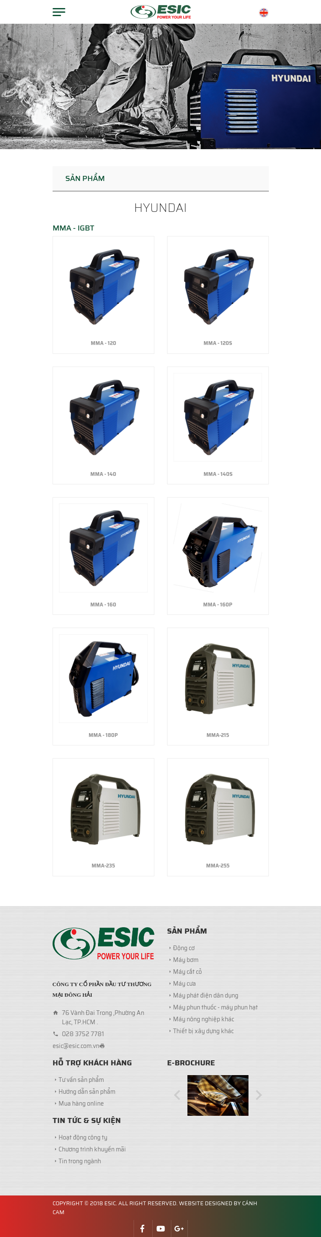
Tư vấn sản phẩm (81, 1079)
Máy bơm (185, 960)
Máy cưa (184, 983)
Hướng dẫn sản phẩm (87, 1091)
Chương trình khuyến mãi (92, 1149)
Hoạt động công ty (83, 1137)
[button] (177, 1096)
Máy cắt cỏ (187, 971)
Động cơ (184, 948)
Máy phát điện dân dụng (205, 995)
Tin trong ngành (80, 1161)
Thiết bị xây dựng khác (203, 1031)
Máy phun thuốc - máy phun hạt (215, 1007)
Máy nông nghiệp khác (203, 1019)
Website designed (205, 1203)
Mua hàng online (81, 1103)
